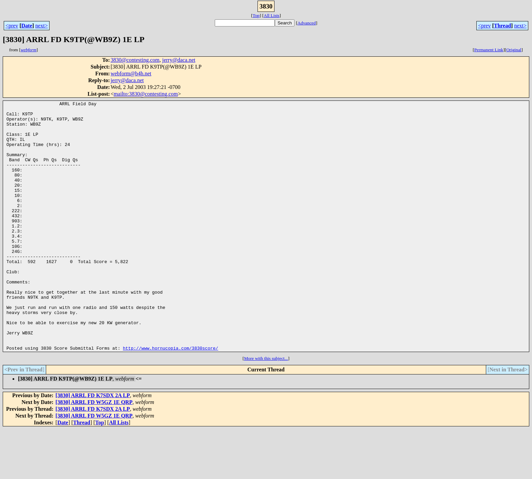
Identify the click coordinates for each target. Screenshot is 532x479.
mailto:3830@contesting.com (146, 94)
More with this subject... (266, 408)
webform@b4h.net (131, 73)
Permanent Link (489, 49)
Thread (502, 26)
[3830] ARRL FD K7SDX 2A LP (93, 445)
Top (256, 15)
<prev (11, 26)
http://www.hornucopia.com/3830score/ (170, 398)
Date (26, 26)
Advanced (307, 22)
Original (513, 49)
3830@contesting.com (135, 60)
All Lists (271, 15)
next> (41, 26)
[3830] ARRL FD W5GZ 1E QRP (94, 452)
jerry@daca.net (178, 60)
